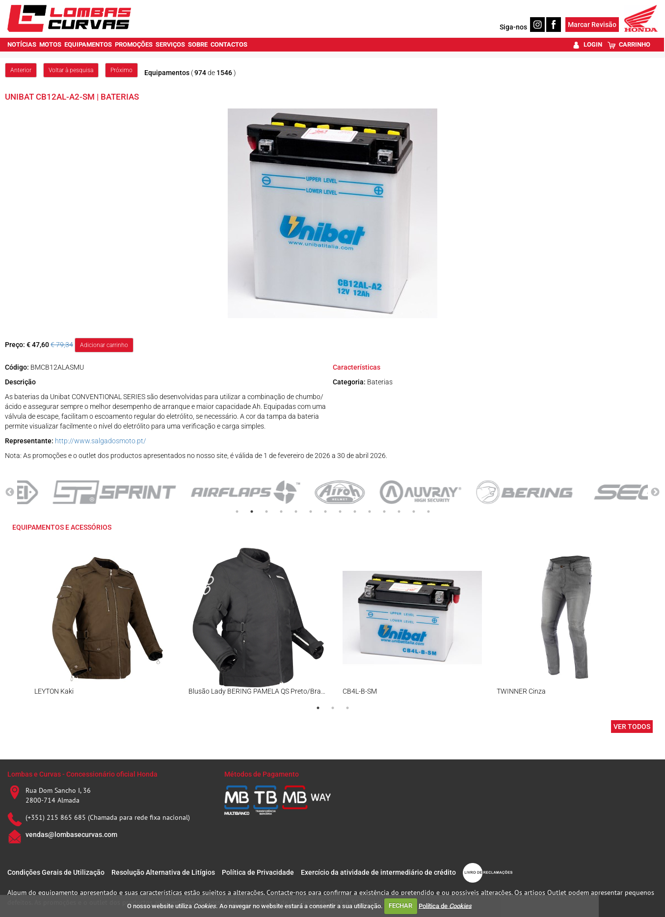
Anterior (20, 70)
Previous (10, 492)
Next (655, 492)
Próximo (121, 70)
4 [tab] (281, 511)
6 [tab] (311, 511)
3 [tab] (266, 511)
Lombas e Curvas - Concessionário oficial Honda (82, 774)
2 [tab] (252, 511)
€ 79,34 (62, 345)
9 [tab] (355, 511)
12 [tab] (399, 511)
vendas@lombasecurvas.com (71, 834)
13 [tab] (414, 511)
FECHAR (400, 905)
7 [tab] (325, 511)
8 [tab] (340, 511)
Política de (445, 905)
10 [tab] (369, 511)
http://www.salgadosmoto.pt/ (100, 441)
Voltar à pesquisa (71, 70)
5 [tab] (296, 511)
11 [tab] (384, 511)
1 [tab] (237, 511)
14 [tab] (428, 511)
